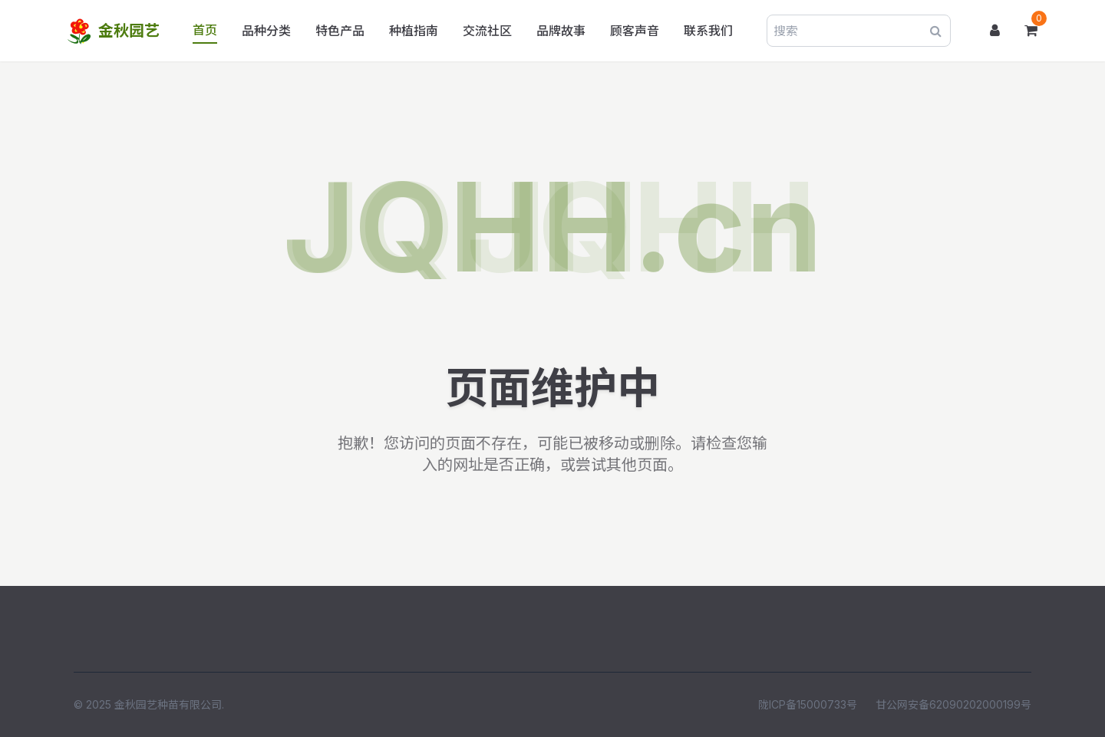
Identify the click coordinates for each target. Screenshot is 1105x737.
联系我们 (708, 30)
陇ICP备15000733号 (807, 704)
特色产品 (339, 30)
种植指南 (413, 30)
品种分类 (266, 30)
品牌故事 (560, 30)
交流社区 (487, 30)
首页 (205, 30)
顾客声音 (634, 30)
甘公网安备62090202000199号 (953, 704)
